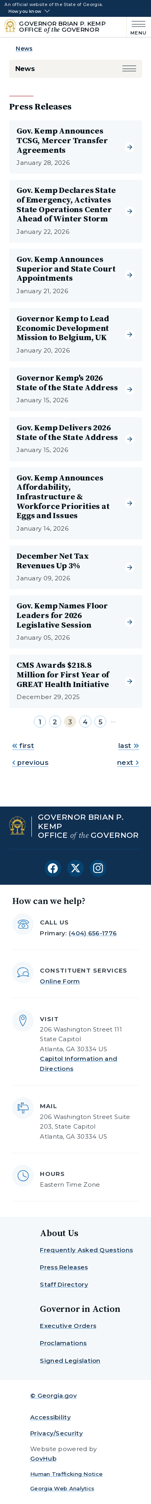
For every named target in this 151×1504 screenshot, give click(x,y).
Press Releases (64, 1267)
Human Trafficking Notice (66, 1474)
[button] (129, 68)
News (24, 48)
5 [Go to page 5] (100, 722)
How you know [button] (24, 11)
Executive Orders (68, 1326)
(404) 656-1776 (93, 933)
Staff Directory (64, 1284)
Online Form (60, 981)
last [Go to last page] (128, 746)
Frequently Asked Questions (86, 1250)
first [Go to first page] (23, 746)
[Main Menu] (137, 27)
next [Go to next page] (128, 762)
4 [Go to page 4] (85, 722)
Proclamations (63, 1343)
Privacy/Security (56, 1433)
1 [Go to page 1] (40, 722)
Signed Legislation (70, 1360)
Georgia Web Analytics (62, 1488)
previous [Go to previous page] (30, 762)
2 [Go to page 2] (55, 722)
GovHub (43, 1458)
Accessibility (50, 1417)
